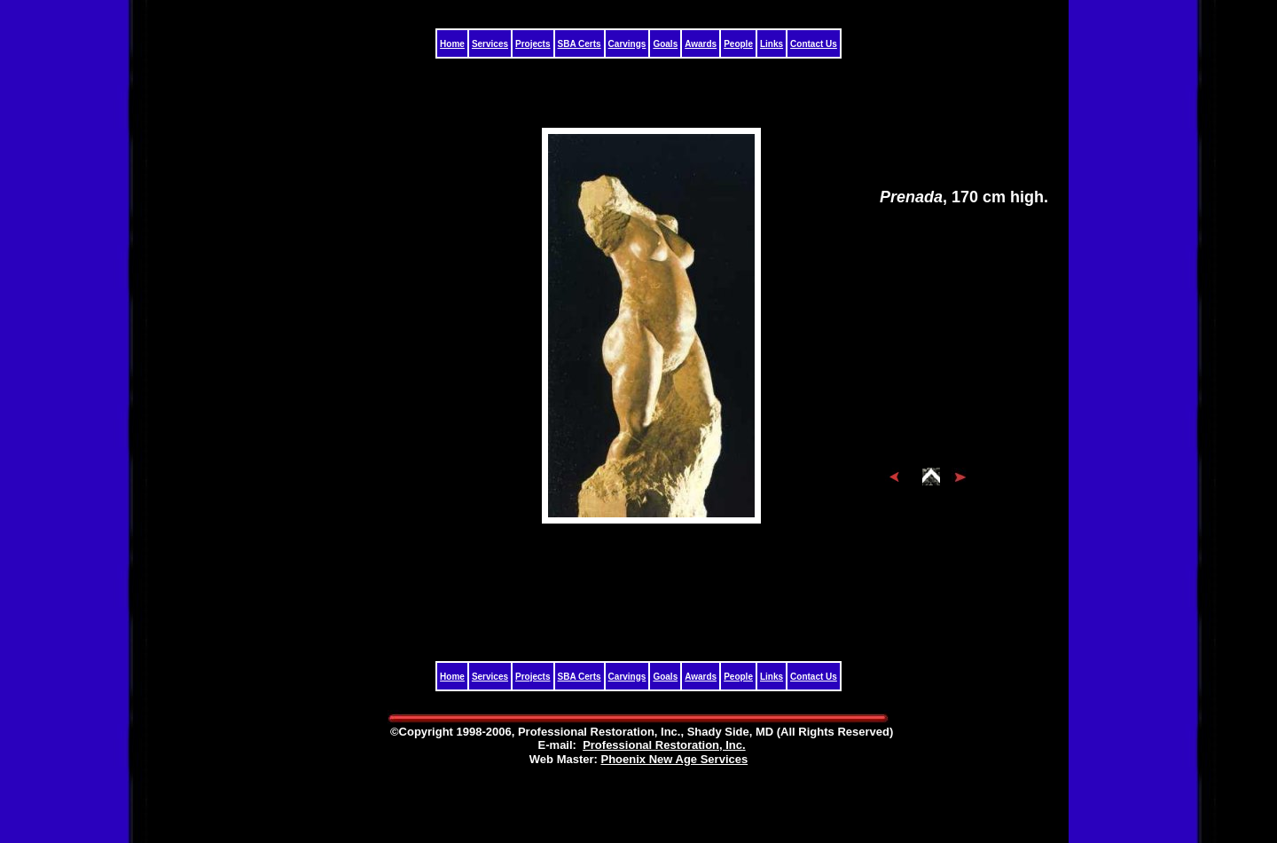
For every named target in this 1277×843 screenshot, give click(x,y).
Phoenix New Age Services (674, 759)
